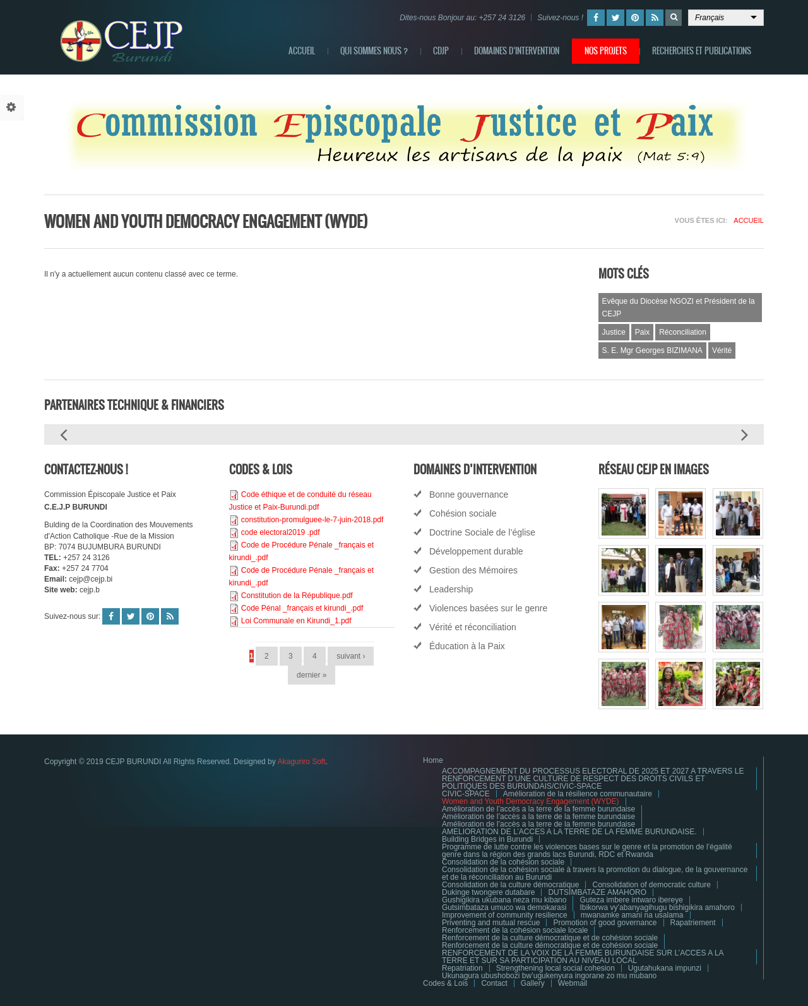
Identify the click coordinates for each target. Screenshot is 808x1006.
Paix (642, 332)
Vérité (722, 350)
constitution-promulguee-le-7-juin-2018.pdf (312, 519)
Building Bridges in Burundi (487, 839)
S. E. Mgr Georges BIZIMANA (652, 350)
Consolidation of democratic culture (651, 884)
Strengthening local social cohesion (555, 968)
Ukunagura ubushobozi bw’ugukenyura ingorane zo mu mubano (549, 975)
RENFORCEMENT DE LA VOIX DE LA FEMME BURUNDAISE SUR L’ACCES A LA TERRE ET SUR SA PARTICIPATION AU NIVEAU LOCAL (582, 957)
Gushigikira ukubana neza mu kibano (504, 899)
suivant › (350, 656)
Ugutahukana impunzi (664, 968)
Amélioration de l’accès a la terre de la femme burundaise (538, 809)
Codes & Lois (445, 983)
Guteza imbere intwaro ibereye (630, 899)
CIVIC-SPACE (466, 793)
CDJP (441, 51)
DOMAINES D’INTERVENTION (516, 51)
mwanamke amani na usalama (632, 915)
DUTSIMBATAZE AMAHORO (597, 892)
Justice (614, 332)
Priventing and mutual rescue (491, 922)
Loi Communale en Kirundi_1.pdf (296, 620)
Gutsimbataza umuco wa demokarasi (504, 907)
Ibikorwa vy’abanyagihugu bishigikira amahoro (656, 907)
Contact (494, 983)
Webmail (572, 983)
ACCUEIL (301, 51)
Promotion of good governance (604, 922)
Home (433, 760)
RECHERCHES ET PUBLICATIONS (701, 51)
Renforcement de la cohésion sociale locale (515, 930)
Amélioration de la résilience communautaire (577, 793)
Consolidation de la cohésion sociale (503, 862)
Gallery (533, 983)
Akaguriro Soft (301, 761)
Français (709, 17)
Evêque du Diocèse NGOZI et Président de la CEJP (678, 307)
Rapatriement (693, 922)
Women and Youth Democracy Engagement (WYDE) (530, 801)
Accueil (749, 220)
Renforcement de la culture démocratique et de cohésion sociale (550, 937)
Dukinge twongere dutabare (488, 892)
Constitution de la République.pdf (297, 595)
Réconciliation (682, 332)
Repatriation (462, 968)
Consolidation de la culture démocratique (510, 884)
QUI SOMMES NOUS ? (374, 51)
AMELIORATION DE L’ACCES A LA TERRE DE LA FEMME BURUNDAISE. (569, 831)
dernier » (311, 675)
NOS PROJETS (606, 51)
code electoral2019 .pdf (280, 532)
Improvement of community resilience (504, 915)
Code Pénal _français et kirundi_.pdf (302, 608)
